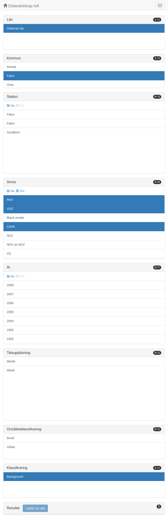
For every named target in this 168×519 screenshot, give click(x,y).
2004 (10, 321)
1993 (10, 330)
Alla (11, 105)
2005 (10, 312)
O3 (9, 253)
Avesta (11, 67)
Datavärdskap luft (21, 5)
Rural (10, 438)
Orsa (10, 84)
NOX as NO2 (16, 244)
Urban (11, 447)
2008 (10, 285)
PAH (10, 200)
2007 (10, 294)
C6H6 (11, 226)
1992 (10, 339)
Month (11, 361)
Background (15, 476)
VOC (10, 208)
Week (11, 370)
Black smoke (15, 217)
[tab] (84, 508)
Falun (10, 76)
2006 (10, 303)
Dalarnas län (15, 28)
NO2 (10, 235)
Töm (20, 191)
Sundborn (13, 132)
